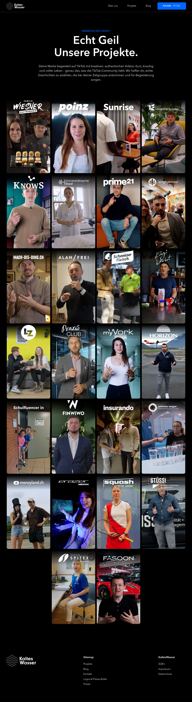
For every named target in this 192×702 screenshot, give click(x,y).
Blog (148, 6)
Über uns (113, 6)
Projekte (131, 6)
